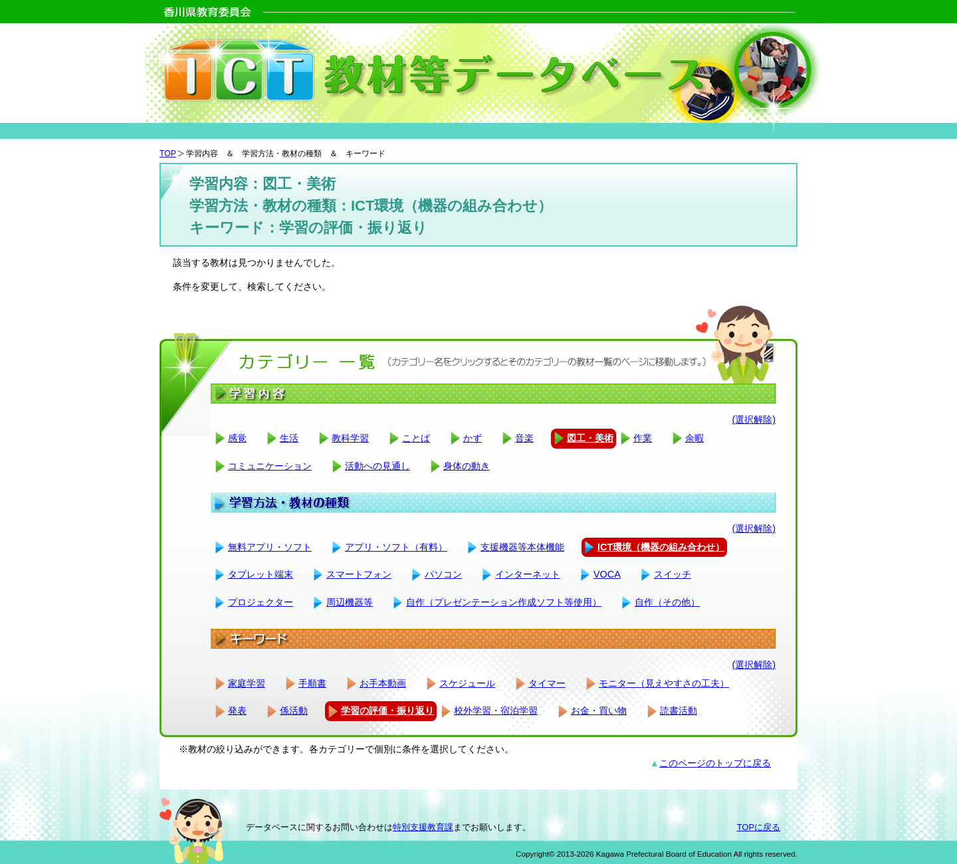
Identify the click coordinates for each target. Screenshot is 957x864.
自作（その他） (667, 602)
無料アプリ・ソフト (270, 547)
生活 (289, 438)
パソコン (443, 574)
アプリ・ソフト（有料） (396, 547)
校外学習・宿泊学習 (496, 710)
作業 (642, 438)
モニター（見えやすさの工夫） (664, 683)
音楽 (524, 438)
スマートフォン (358, 574)
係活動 (294, 710)
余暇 (694, 438)
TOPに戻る (758, 827)
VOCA (607, 574)
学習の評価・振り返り (387, 710)
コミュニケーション (270, 466)
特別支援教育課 (423, 827)
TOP (168, 153)
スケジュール (467, 683)
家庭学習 (246, 683)
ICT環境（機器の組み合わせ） (660, 547)
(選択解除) (754, 419)
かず (472, 438)
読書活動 (678, 710)
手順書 (312, 683)
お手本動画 (383, 683)
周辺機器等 (349, 602)
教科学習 (350, 438)
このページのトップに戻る (715, 763)
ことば (416, 438)
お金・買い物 (599, 710)
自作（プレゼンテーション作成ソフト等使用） (503, 602)
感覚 (237, 438)
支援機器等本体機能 (522, 547)
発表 (237, 710)
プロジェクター (260, 602)
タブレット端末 (260, 574)
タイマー (547, 683)
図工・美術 (590, 438)
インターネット (527, 574)
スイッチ (672, 574)
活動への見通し (377, 466)
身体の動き (466, 466)
